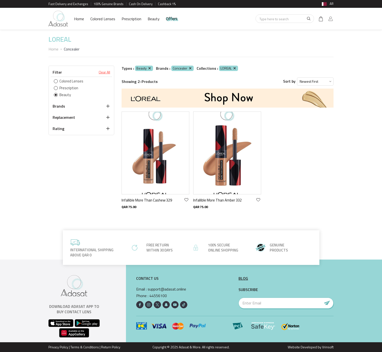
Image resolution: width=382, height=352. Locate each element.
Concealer (182, 68)
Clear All (104, 72)
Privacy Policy (58, 347)
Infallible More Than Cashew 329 (147, 200)
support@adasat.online (167, 289)
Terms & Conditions (84, 347)
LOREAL (228, 68)
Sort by (289, 81)
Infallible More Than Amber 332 (217, 200)
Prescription (131, 19)
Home (79, 19)
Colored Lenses (102, 19)
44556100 (158, 296)
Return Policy (110, 347)
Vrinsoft (327, 347)
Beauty (154, 19)
